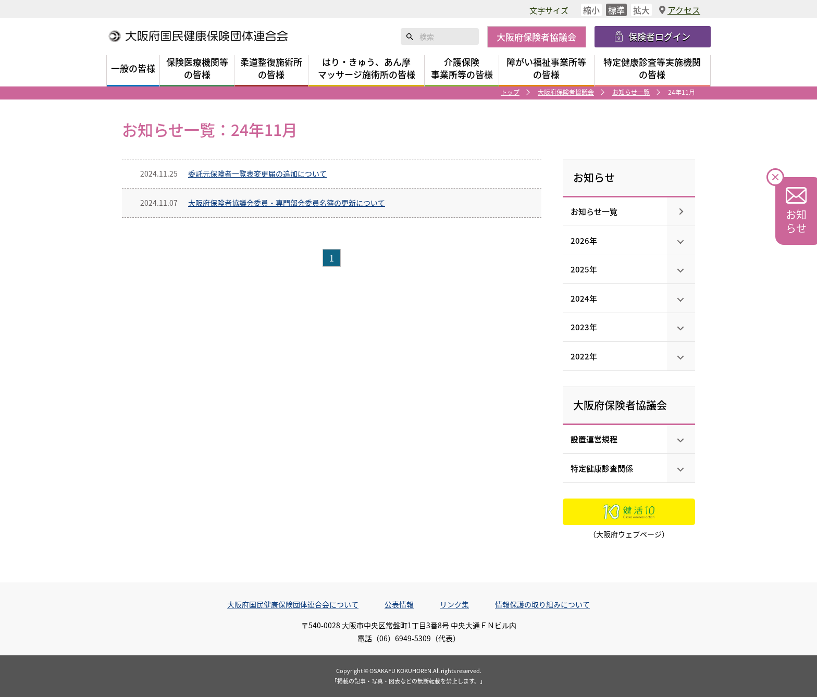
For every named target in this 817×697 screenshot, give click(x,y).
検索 (410, 36)
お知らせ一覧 (631, 92)
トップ (510, 92)
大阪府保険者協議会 (566, 92)
